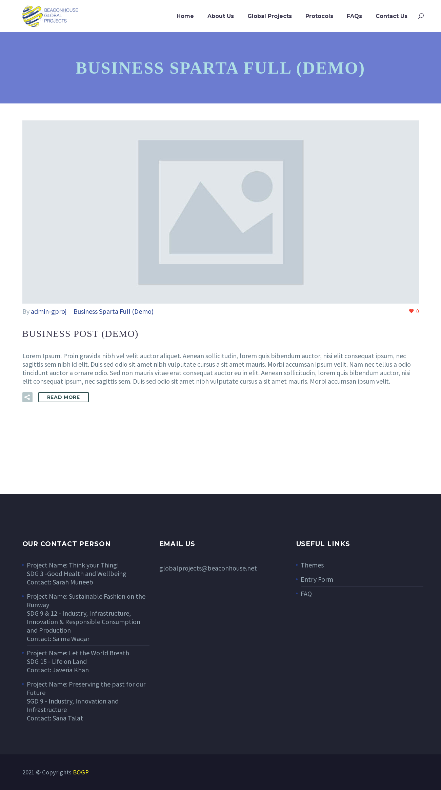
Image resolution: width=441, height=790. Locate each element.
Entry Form (317, 579)
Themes (312, 565)
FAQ (306, 593)
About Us (220, 16)
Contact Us (391, 16)
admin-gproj (48, 311)
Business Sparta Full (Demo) (114, 311)
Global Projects (269, 16)
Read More (63, 397)
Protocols (319, 16)
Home (185, 16)
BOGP (81, 772)
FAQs (354, 16)
